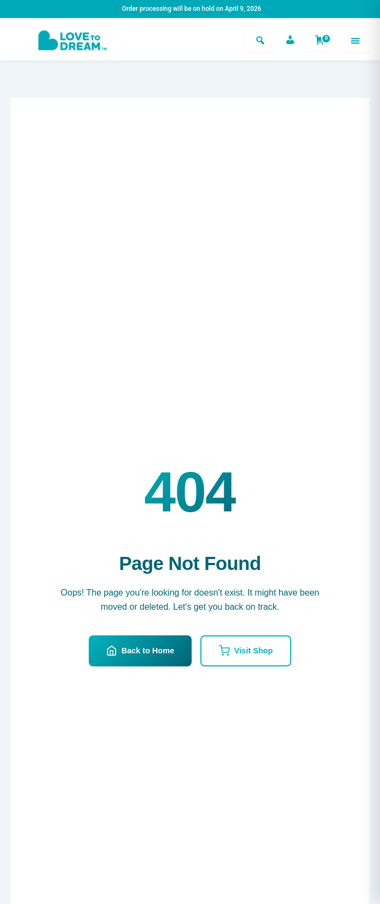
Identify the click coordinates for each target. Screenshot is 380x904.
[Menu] (355, 40)
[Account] (290, 40)
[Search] (260, 40)
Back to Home (140, 650)
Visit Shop (246, 650)
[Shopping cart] (320, 40)
